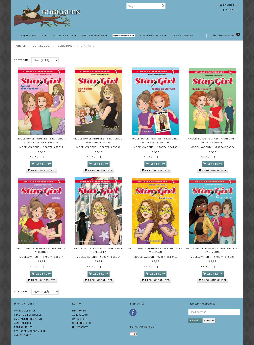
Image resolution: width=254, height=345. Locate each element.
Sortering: (22, 60)
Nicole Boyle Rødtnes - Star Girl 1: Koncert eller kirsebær (41, 140)
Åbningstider (23, 322)
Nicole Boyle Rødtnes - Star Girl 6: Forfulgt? (98, 250)
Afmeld (209, 320)
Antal (34, 157)
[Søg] (163, 6)
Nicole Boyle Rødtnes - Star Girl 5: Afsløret (41, 250)
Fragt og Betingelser (28, 314)
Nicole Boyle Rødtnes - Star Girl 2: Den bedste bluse (98, 140)
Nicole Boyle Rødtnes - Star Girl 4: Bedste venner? (213, 140)
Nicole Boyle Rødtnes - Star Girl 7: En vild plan (155, 250)
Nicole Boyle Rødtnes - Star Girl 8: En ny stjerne (213, 250)
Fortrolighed (23, 326)
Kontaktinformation (28, 318)
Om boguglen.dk (25, 310)
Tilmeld (195, 320)
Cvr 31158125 (22, 334)
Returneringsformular (30, 331)
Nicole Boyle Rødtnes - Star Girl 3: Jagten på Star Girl (156, 140)
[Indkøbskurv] (226, 35)
